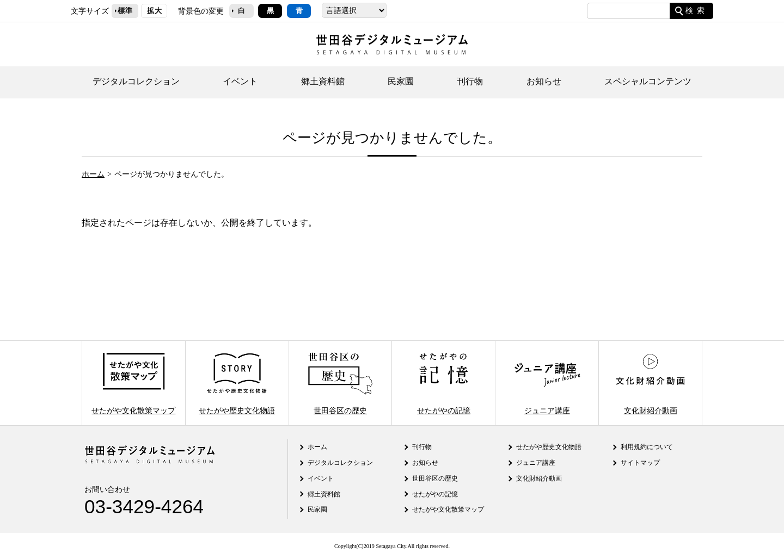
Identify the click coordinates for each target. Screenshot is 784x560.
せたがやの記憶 (444, 383)
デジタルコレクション (136, 81)
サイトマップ (640, 462)
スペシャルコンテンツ (647, 81)
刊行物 (470, 81)
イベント (240, 81)
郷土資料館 (323, 81)
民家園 (401, 81)
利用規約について (647, 447)
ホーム (93, 174)
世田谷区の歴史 (340, 383)
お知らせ (543, 81)
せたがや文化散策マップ (133, 383)
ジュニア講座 (547, 383)
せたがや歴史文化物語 (237, 383)
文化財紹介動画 (650, 383)
